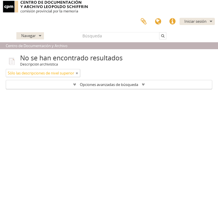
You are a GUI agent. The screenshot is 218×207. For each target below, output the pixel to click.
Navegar (28, 35)
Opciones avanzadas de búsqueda (109, 84)
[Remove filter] (77, 73)
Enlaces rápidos (172, 21)
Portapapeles (143, 21)
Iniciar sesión (195, 21)
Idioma (158, 21)
